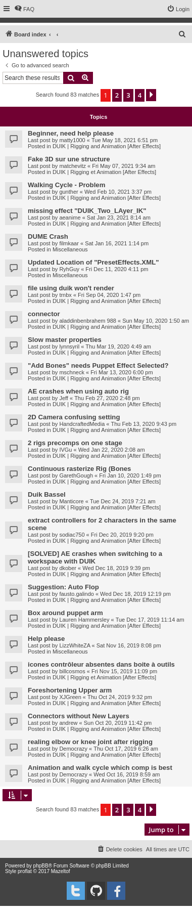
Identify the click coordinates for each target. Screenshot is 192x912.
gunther (68, 192)
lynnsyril (69, 346)
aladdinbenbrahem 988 (87, 321)
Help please (46, 638)
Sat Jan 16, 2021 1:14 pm (117, 243)
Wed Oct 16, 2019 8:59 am (126, 774)
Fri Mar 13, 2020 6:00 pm (121, 372)
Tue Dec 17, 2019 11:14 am (150, 620)
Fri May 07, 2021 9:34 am (123, 166)
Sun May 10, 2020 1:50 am (155, 321)
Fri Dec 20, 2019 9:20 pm (122, 535)
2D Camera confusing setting (74, 417)
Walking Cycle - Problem (66, 185)
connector (44, 314)
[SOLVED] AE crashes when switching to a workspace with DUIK (95, 557)
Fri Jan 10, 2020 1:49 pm (130, 475)
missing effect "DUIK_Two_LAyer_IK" (87, 210)
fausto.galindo (76, 594)
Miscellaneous (70, 249)
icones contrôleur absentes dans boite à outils (101, 664)
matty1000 (72, 140)
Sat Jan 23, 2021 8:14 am (119, 217)
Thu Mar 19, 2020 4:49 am (118, 346)
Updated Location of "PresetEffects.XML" (93, 262)
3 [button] (128, 95)
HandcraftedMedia (82, 424)
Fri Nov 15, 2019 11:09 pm (124, 671)
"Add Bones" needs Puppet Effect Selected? (98, 365)
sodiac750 (71, 535)
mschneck (71, 372)
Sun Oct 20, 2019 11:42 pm (118, 723)
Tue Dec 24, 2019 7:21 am (123, 501)
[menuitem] (24, 9)
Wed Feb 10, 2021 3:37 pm (118, 192)
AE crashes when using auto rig (78, 391)
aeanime (69, 217)
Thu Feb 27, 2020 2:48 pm (107, 398)
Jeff (63, 398)
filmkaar (69, 243)
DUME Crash (48, 236)
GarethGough (76, 475)
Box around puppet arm (65, 613)
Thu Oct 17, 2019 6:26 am (125, 749)
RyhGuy (69, 269)
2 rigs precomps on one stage (75, 443)
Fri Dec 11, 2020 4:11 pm (116, 269)
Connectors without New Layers (78, 716)
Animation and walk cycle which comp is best (100, 767)
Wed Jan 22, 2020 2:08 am (111, 450)
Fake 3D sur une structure (69, 159)
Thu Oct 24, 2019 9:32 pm (119, 697)
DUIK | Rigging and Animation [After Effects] (107, 146)
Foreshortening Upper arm (70, 690)
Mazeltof (60, 871)
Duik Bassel (47, 494)
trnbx (65, 295)
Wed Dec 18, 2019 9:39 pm (116, 568)
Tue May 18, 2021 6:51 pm (124, 140)
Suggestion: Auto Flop (63, 587)
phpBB (41, 865)
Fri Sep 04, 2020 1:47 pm (109, 295)
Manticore (71, 501)
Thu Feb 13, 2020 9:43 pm (144, 424)
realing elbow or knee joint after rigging (90, 742)
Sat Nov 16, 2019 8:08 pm (129, 645)
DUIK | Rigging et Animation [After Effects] (104, 172)
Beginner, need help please (71, 133)
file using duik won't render (71, 288)
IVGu (65, 450)
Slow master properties (65, 339)
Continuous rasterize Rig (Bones (79, 468)
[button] (151, 95)
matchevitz (72, 166)
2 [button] (117, 95)
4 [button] (139, 95)
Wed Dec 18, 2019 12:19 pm (135, 594)
